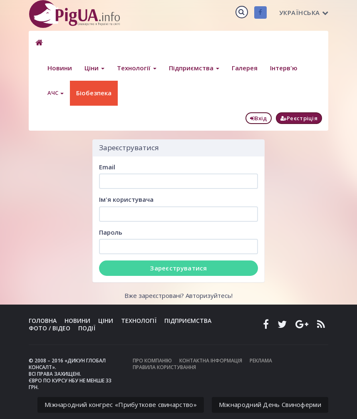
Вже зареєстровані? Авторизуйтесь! (178, 295)
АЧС (55, 93)
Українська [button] (304, 12)
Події (86, 328)
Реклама (261, 360)
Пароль (110, 232)
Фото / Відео (49, 328)
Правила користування (164, 367)
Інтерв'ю (284, 68)
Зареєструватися (178, 268)
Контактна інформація (210, 360)
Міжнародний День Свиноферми (270, 404)
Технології (136, 68)
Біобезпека (94, 93)
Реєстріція (298, 118)
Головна (43, 321)
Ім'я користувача (126, 199)
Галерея (245, 68)
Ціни (94, 68)
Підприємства (194, 68)
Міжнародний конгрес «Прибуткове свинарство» (121, 404)
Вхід (258, 118)
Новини (59, 68)
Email (107, 167)
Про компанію (152, 360)
